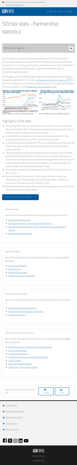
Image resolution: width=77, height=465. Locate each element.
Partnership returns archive (20, 233)
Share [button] (46, 392)
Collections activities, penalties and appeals (28, 357)
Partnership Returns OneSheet (20, 197)
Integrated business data (19, 220)
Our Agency (12, 405)
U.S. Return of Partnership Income (53, 80)
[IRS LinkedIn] (20, 440)
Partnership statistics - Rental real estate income (30, 223)
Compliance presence (18, 353)
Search (50, 11)
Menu (70, 11)
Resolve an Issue (14, 417)
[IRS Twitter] (10, 440)
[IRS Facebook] (5, 440)
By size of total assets (17, 272)
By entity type (14, 269)
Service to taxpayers (17, 350)
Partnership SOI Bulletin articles (22, 308)
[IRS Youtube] (26, 440)
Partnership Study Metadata (39, 86)
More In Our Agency (38, 48)
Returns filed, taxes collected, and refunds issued (30, 347)
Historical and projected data (21, 275)
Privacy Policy (38, 456)
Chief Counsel (14, 360)
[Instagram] (15, 440)
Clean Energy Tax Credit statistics (23, 367)
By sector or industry (17, 265)
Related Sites (12, 429)
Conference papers (16, 314)
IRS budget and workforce (20, 363)
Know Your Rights (15, 411)
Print (62, 392)
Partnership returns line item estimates (25, 311)
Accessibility (38, 460)
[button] (60, 11)
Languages (11, 423)
